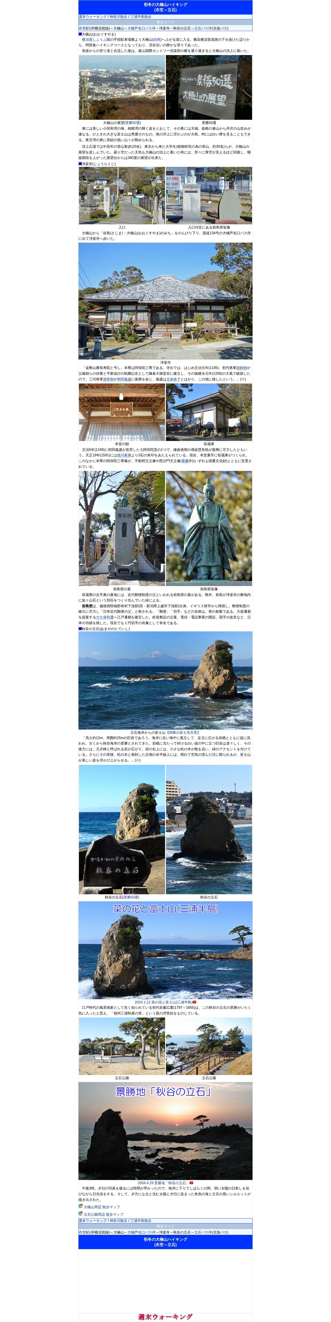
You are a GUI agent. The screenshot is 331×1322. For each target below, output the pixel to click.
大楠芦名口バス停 (141, 28)
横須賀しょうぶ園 (96, 39)
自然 (156, 39)
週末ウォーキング (93, 16)
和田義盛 (124, 379)
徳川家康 (124, 455)
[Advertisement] (165, 1281)
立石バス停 (203, 28)
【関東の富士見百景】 (183, 732)
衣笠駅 (84, 28)
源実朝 (108, 379)
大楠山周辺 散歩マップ (99, 1207)
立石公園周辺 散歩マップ (101, 1214)
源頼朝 (241, 368)
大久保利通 (105, 617)
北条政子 (173, 379)
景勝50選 (132, 123)
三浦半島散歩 (140, 16)
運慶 (185, 461)
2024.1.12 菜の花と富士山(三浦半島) (165, 1000)
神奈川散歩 (118, 16)
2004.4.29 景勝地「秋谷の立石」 (165, 1181)
